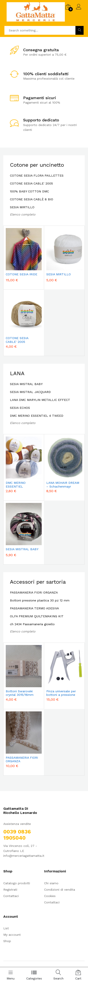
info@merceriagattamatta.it (23, 855)
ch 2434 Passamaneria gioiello (32, 624)
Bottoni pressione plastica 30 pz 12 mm (39, 600)
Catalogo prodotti (16, 883)
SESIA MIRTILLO (22, 207)
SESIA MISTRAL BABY (26, 384)
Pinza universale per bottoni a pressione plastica (61, 693)
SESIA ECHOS (20, 407)
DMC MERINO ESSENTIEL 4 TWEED (36, 415)
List (6, 928)
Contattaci (11, 896)
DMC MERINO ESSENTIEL (16, 484)
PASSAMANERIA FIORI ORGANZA (34, 592)
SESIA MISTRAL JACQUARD (30, 392)
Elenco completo (22, 214)
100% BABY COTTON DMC (29, 191)
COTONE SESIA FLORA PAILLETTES (37, 175)
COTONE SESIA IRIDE (21, 274)
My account (12, 934)
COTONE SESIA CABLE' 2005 (31, 183)
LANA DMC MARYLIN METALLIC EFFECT (40, 400)
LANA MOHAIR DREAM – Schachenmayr (62, 484)
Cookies (50, 896)
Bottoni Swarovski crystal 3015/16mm (20, 693)
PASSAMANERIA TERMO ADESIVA (34, 608)
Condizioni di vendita (59, 889)
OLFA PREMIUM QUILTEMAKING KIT (37, 616)
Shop (7, 941)
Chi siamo (51, 883)
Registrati (10, 889)
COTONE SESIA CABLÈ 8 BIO (31, 199)
